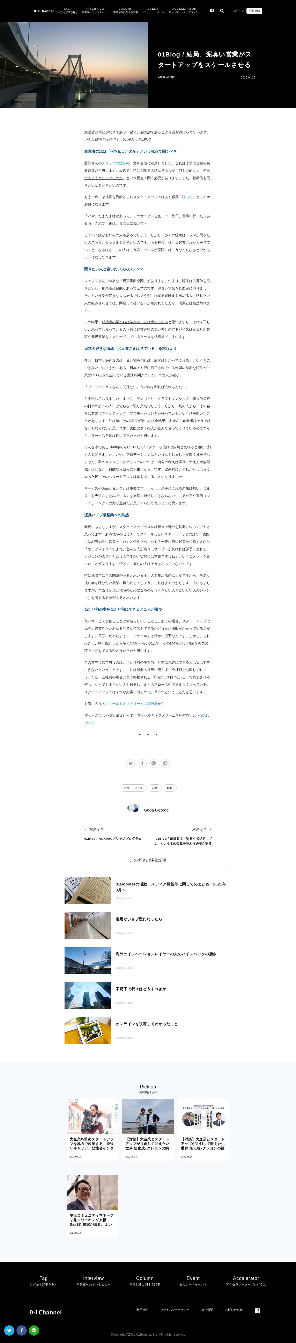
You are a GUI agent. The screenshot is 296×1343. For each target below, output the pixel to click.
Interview (95, 11)
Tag (67, 11)
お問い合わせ (234, 1309)
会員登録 (254, 10)
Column (125, 11)
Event (153, 11)
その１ (202, 715)
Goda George (166, 76)
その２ (89, 723)
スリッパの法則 (114, 163)
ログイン (238, 10)
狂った (187, 197)
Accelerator (184, 11)
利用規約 (142, 1309)
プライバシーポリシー (174, 1309)
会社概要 (207, 1309)
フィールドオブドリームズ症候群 (131, 704)
